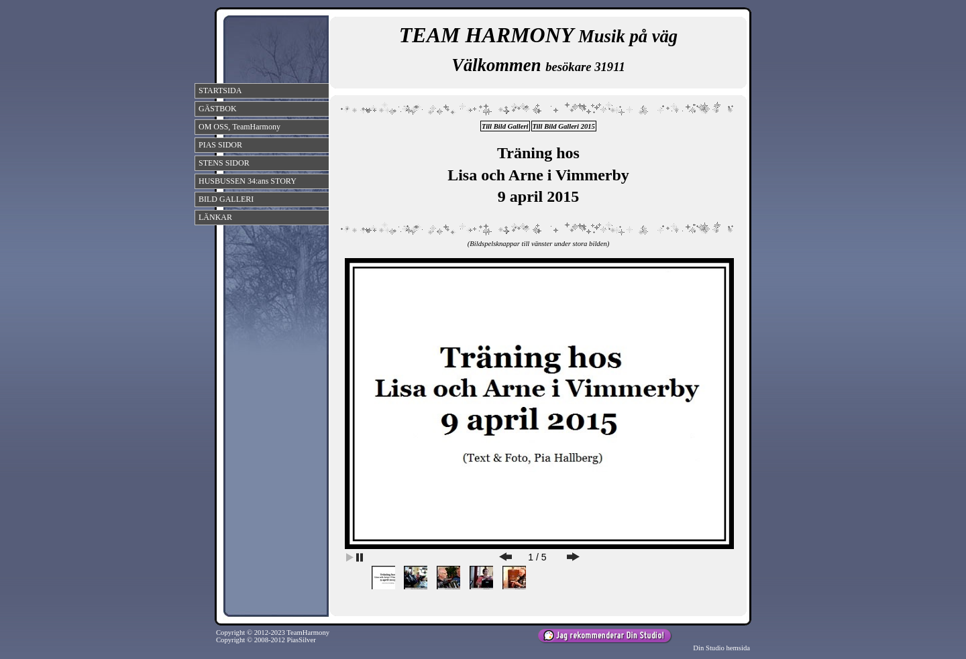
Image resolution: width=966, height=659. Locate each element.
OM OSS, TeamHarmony (239, 126)
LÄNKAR (215, 217)
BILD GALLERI (226, 199)
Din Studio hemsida (721, 648)
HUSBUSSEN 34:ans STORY (248, 181)
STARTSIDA (220, 90)
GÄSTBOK (218, 108)
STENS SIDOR (224, 163)
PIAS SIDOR (220, 144)
